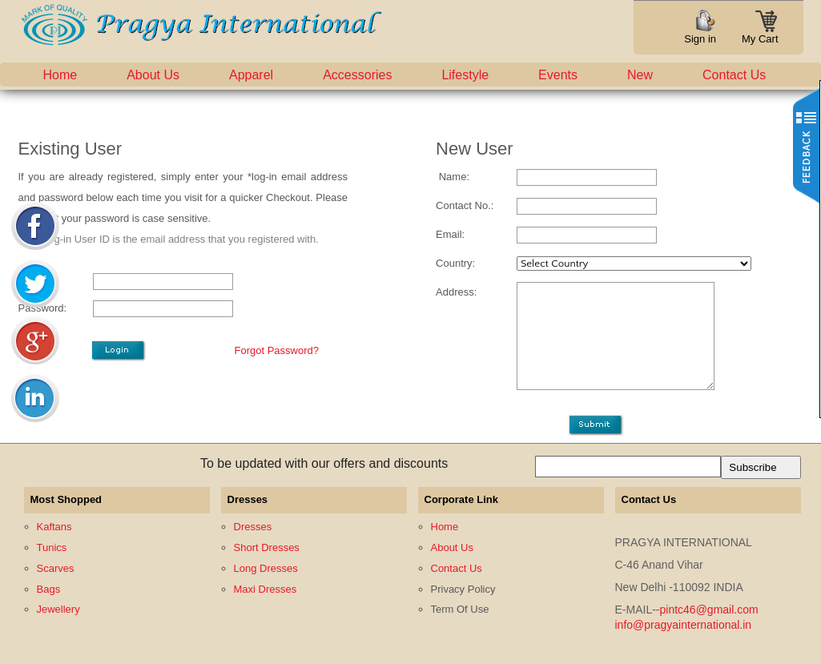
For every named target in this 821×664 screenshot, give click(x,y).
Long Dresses (266, 568)
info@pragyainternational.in (683, 624)
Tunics (52, 547)
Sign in (700, 39)
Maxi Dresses (265, 589)
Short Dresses (267, 547)
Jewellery (58, 609)
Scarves (55, 568)
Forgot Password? (277, 350)
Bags (49, 589)
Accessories (357, 75)
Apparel (251, 75)
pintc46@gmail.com (709, 609)
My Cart (760, 34)
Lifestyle (465, 75)
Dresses (253, 527)
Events (558, 75)
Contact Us (734, 75)
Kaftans (54, 527)
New (640, 75)
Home (60, 75)
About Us (153, 75)
